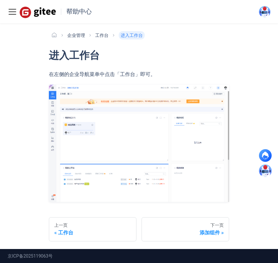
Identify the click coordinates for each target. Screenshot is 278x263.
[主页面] (54, 35)
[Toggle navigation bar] (12, 12)
